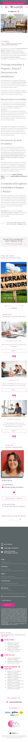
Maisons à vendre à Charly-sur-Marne (13, 643)
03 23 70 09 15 (8, 544)
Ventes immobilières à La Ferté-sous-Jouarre (15, 662)
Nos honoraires (5, 736)
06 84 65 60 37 (9, 488)
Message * (5, 588)
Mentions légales (18, 736)
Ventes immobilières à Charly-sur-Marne (14, 658)
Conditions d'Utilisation (5, 624)
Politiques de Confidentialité (20, 623)
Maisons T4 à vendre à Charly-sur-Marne (14, 675)
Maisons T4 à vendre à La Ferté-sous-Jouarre (15, 687)
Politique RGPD (14, 737)
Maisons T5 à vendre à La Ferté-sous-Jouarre (15, 681)
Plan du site (11, 736)
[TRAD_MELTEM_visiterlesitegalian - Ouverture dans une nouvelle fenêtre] (15, 712)
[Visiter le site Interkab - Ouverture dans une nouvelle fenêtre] (14, 715)
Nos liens (8, 737)
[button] (22, 305)
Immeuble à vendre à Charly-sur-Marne (13, 647)
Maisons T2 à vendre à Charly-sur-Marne (14, 672)
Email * (4, 573)
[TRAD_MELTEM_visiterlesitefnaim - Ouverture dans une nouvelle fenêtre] (21, 712)
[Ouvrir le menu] (26, 7)
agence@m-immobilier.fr (11, 548)
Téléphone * (6, 581)
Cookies (20, 737)
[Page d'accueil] (14, 7)
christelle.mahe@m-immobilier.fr (14, 490)
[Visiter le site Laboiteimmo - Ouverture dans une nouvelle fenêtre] (14, 733)
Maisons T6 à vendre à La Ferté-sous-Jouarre (15, 684)
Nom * (3, 559)
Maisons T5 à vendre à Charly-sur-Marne (14, 678)
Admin (24, 736)
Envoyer (7, 605)
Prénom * (4, 566)
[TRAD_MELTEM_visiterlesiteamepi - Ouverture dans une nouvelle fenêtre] (8, 712)
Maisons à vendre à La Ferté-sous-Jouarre (14, 650)
